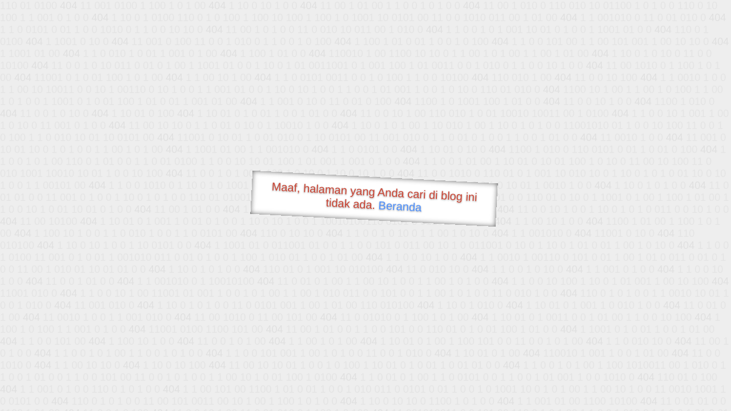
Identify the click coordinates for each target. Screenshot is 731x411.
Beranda (400, 206)
